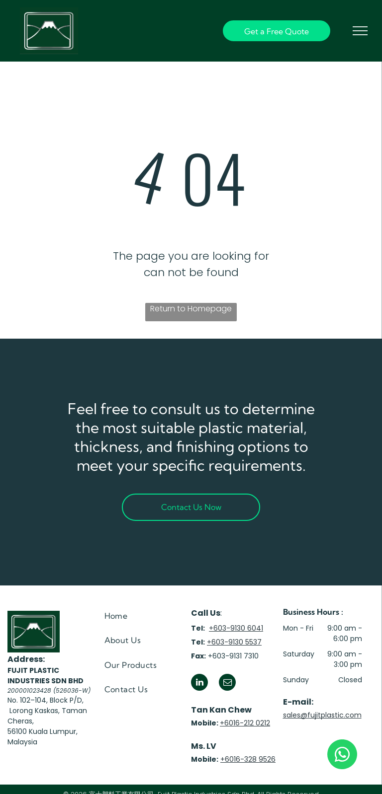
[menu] (360, 31)
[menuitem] (142, 616)
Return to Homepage (191, 308)
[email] (227, 683)
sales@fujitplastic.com (322, 715)
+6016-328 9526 (248, 759)
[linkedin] (199, 683)
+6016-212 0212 (245, 723)
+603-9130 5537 (234, 642)
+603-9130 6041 (236, 628)
